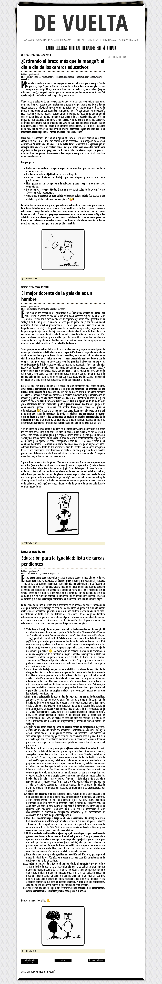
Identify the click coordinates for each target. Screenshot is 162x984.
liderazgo (59, 77)
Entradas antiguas (96, 960)
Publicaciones (88, 47)
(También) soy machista (69, 580)
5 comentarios (29, 279)
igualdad (53, 309)
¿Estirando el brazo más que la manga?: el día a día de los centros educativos (62, 64)
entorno (51, 77)
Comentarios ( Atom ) (44, 971)
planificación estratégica (74, 77)
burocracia (34, 77)
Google (91, 56)
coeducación (35, 309)
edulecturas (61, 47)
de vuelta (81, 22)
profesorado (90, 77)
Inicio (63, 960)
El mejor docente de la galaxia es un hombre (56, 296)
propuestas (54, 574)
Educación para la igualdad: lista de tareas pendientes (62, 561)
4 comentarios (29, 543)
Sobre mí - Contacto (106, 47)
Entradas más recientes (30, 961)
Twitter (95, 56)
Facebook (103, 56)
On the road (74, 47)
